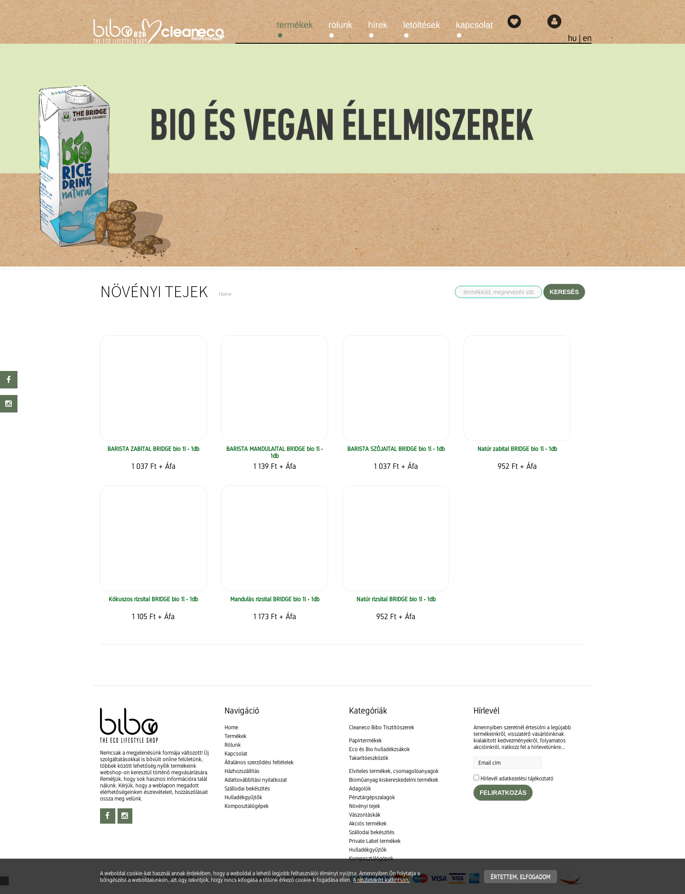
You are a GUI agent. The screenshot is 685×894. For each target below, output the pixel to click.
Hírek (377, 25)
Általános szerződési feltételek (259, 762)
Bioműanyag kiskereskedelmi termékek (393, 779)
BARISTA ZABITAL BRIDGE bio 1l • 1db (153, 448)
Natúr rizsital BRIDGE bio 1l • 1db (396, 599)
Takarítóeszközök (368, 758)
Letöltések (421, 25)
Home (231, 727)
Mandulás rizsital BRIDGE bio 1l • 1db (274, 599)
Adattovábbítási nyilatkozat (256, 779)
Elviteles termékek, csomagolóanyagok (394, 771)
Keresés (564, 291)
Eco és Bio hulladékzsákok (379, 749)
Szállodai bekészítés (247, 788)
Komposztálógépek (247, 806)
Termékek (295, 25)
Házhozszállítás (242, 771)
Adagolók (360, 788)
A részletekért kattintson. (381, 880)
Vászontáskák (365, 814)
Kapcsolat (474, 25)
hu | (575, 38)
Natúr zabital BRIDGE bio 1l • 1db (517, 448)
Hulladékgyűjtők (243, 797)
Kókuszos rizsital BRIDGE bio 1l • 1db (153, 599)
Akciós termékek (368, 823)
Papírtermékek (365, 740)
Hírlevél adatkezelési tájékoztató (517, 778)
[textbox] (342, 324)
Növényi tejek (364, 806)
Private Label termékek (375, 841)
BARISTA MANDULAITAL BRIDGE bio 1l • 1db (274, 452)
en (587, 38)
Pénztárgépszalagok (372, 797)
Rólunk (340, 25)
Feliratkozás (503, 792)
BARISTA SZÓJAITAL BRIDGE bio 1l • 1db (396, 448)
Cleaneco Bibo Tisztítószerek (381, 727)
